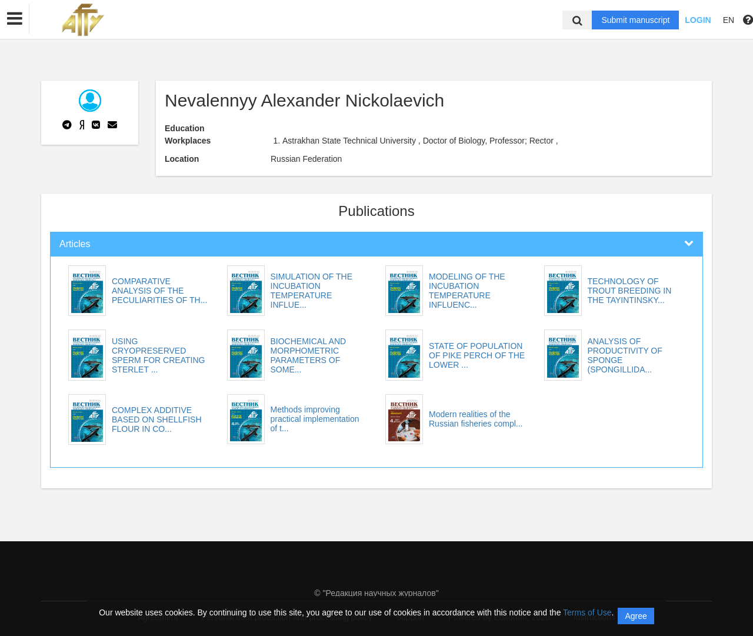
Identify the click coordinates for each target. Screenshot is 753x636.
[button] (14, 19)
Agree (636, 616)
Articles (74, 244)
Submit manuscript (635, 20)
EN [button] (728, 20)
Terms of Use (587, 612)
